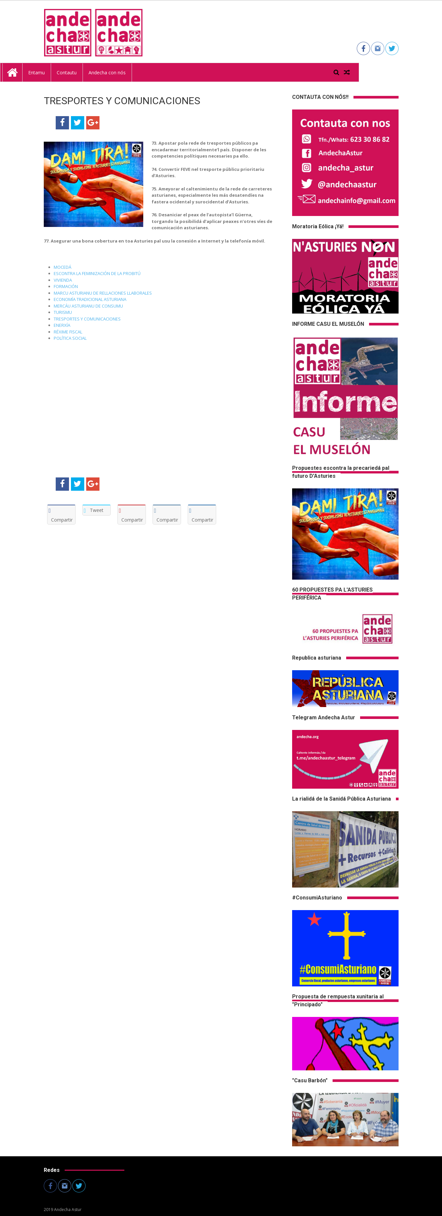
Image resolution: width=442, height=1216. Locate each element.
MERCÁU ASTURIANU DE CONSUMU (88, 306)
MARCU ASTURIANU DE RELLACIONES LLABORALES (103, 293)
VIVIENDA (63, 280)
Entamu (78, 72)
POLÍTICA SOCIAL (70, 338)
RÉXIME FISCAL (68, 332)
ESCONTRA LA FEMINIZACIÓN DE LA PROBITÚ (97, 273)
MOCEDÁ (63, 267)
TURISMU (63, 312)
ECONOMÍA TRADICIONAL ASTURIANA (90, 299)
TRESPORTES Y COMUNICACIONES (87, 319)
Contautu (108, 72)
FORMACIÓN (66, 286)
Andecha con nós (148, 72)
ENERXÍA (62, 325)
